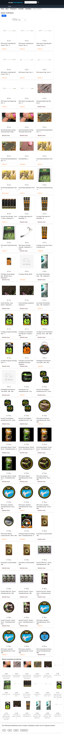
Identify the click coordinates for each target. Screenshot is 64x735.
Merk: (4, 15)
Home (9, 6)
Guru (10, 730)
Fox (4, 730)
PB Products (24, 730)
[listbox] (19, 20)
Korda (16, 730)
